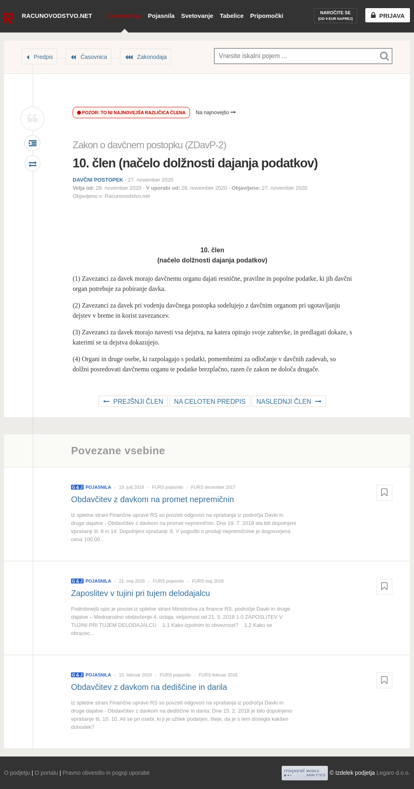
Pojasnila (161, 15)
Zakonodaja (124, 15)
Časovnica (93, 57)
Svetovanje (197, 15)
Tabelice (232, 15)
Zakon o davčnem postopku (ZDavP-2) (149, 144)
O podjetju (17, 772)
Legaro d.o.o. (393, 772)
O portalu (46, 772)
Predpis (43, 57)
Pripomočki (266, 15)
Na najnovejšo (216, 112)
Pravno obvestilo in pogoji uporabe (106, 772)
